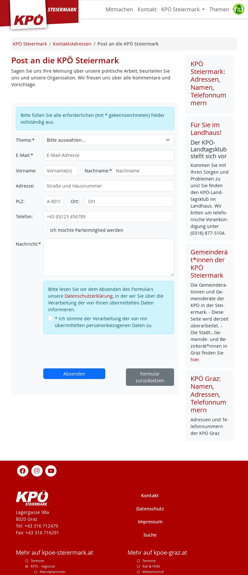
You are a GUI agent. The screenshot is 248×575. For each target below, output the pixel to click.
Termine (37, 560)
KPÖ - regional (43, 566)
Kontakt (147, 9)
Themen (220, 9)
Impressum (150, 522)
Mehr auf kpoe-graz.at (157, 552)
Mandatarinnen (53, 571)
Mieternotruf (153, 571)
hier (195, 359)
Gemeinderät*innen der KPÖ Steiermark (209, 264)
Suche (150, 535)
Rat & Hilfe (151, 566)
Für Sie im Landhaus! (206, 128)
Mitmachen (119, 9)
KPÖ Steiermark (181, 9)
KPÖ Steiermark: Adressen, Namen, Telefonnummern (208, 83)
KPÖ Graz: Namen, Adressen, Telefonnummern (208, 394)
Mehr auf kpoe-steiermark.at (54, 552)
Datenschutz (150, 509)
